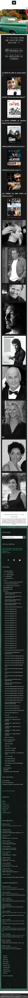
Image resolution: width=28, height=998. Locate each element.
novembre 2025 (6, 967)
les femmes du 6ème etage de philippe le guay (15, 523)
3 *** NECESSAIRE (7, 576)
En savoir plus (17, 996)
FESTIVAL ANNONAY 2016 (11, 629)
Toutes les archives (7, 975)
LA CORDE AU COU (7, 864)
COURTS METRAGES (8, 589)
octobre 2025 (6, 969)
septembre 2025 (6, 971)
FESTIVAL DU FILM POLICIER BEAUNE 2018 (14, 660)
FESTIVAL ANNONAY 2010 (11, 616)
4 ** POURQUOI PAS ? (8, 578)
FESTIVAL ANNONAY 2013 (11, 622)
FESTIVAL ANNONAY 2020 (11, 638)
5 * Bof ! (5, 580)
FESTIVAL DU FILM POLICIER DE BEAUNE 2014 (14, 666)
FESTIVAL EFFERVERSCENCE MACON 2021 (14, 686)
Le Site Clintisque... (6, 780)
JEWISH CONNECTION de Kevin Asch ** (13, 146)
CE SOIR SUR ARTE (7, 831)
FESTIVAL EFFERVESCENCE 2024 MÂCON (14, 693)
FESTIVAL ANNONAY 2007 (11, 609)
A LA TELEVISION (9, 741)
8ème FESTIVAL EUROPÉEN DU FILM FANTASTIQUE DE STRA (13, 600)
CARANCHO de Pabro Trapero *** (11, 170)
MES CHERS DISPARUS (10, 760)
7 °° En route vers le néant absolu (10, 583)
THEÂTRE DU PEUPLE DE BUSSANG (11, 771)
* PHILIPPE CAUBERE (8, 571)
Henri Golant (5, 808)
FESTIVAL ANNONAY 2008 (11, 611)
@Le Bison (4, 893)
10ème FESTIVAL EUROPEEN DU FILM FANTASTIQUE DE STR (13, 593)
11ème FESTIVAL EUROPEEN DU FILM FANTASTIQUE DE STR (13, 597)
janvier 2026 (5, 963)
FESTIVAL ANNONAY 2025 (11, 647)
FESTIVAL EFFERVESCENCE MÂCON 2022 (14, 700)
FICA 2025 (7, 715)
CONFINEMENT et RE (8, 587)
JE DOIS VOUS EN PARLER (9, 739)
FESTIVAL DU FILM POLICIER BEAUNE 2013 (14, 658)
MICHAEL (4, 837)
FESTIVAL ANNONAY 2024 (11, 645)
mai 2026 (5, 955)
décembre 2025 (6, 965)
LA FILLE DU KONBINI (7, 842)
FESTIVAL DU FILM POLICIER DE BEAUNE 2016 (14, 673)
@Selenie (4, 905)
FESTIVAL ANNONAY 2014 (11, 625)
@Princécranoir (5, 921)
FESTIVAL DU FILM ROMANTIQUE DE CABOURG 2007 (13, 680)
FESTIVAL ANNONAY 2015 (11, 627)
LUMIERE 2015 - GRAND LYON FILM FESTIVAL (12, 720)
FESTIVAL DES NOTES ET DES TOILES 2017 (14, 650)
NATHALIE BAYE (6, 859)
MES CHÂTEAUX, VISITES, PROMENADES (14, 763)
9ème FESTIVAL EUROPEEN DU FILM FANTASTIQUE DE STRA (13, 604)
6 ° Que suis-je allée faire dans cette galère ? (13, 582)
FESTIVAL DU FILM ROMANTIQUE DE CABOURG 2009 (13, 683)
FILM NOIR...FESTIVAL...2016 (11, 717)
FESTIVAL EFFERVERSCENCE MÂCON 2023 (14, 688)
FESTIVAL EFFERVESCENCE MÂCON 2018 (14, 697)
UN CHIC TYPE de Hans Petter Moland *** (13, 97)
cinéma (14, 524)
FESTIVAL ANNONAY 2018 (11, 634)
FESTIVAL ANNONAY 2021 (11, 641)
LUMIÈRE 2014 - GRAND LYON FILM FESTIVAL (12, 734)
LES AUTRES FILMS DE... (10, 758)
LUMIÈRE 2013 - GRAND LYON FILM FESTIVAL (12, 731)
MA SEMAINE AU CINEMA (14, 57)
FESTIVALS (5, 591)
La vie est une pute (7, 768)
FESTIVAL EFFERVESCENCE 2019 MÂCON (14, 691)
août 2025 (5, 973)
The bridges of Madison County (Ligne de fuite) (12, 784)
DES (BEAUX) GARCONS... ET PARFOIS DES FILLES (14, 753)
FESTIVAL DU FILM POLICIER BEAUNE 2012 (14, 656)
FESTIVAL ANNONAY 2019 (11, 636)
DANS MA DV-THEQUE (10, 750)
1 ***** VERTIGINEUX (8, 572)
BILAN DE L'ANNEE (14, 514)
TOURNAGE (7, 765)
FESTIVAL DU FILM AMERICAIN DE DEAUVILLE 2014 (12, 653)
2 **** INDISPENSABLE (8, 574)
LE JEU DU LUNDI (8, 756)
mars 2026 (5, 959)
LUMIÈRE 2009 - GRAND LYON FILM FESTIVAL (12, 727)
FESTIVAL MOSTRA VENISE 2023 (12, 708)
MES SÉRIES (6, 769)
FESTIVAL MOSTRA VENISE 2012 (12, 705)
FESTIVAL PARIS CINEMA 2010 (11, 712)
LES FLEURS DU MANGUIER (9, 848)
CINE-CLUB (7, 746)
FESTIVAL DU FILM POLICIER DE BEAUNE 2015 (14, 669)
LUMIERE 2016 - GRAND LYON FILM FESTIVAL (12, 724)
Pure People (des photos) (7, 782)
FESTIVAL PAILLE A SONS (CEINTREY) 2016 (14, 710)
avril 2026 (5, 957)
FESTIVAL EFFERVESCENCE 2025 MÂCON (14, 695)
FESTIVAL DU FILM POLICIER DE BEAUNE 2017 (14, 676)
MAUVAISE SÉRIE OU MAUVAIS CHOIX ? (12, 825)
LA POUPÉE (5, 853)
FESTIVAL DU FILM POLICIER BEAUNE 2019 (14, 662)
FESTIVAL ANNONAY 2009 (11, 613)
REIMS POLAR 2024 (9, 737)
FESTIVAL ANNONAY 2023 (11, 643)
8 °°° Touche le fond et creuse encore (11, 585)
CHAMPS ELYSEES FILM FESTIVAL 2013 (13, 607)
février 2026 (5, 961)
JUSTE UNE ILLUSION (7, 870)
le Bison (4, 887)
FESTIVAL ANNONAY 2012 (11, 620)
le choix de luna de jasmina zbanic (12, 518)
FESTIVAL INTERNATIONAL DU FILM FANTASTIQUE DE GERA (13, 703)
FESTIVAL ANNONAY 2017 (11, 632)
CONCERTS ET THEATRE (10, 748)
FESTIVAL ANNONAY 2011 (11, 618)
